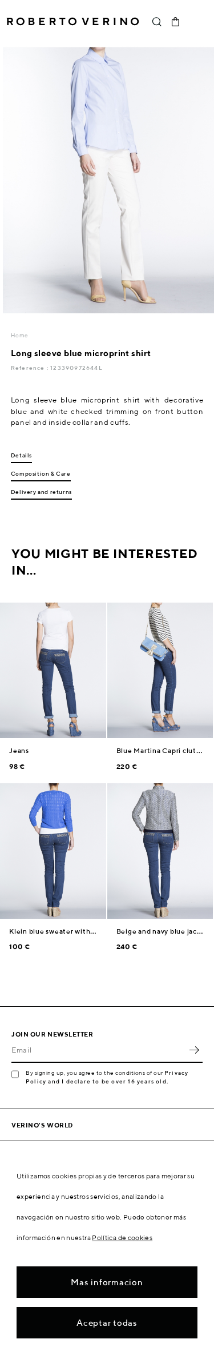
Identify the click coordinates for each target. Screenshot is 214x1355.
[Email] (98, 1050)
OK (194, 1050)
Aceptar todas (107, 1323)
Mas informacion (107, 1282)
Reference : (30, 367)
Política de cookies (122, 1237)
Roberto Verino (73, 21)
